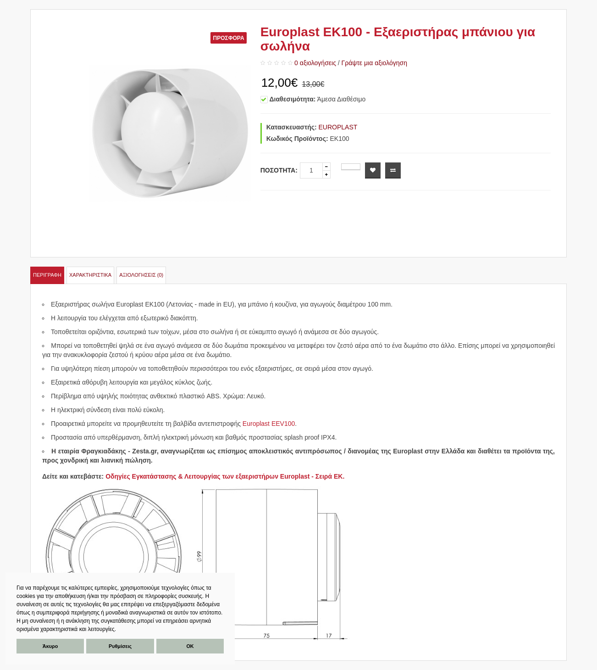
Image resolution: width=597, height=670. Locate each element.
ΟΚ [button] (189, 646)
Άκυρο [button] (50, 646)
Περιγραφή (47, 275)
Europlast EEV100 (269, 423)
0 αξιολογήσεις (315, 63)
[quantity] (311, 170)
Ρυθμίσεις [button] (120, 646)
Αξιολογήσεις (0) (141, 275)
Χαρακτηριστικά (90, 275)
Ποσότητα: (279, 170)
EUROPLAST (338, 127)
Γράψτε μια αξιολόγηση (374, 63)
